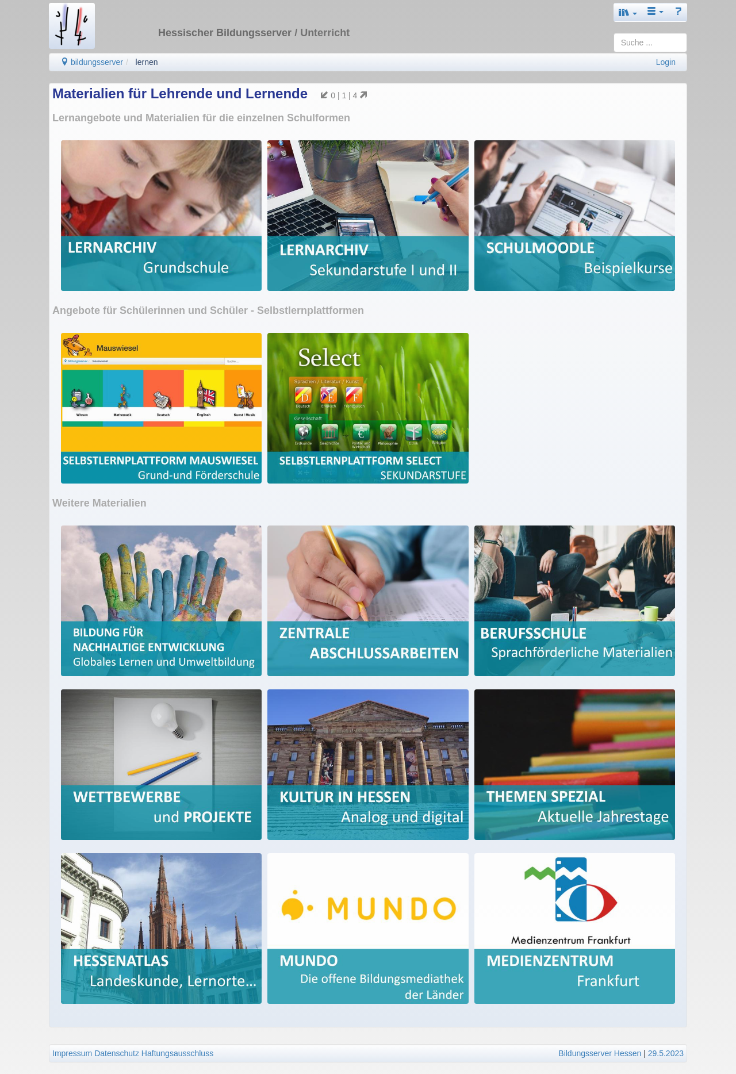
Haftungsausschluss (177, 1053)
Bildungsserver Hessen (599, 1053)
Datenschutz (116, 1053)
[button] (628, 12)
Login (666, 62)
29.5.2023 (666, 1053)
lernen (147, 62)
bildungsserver (91, 62)
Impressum (72, 1053)
